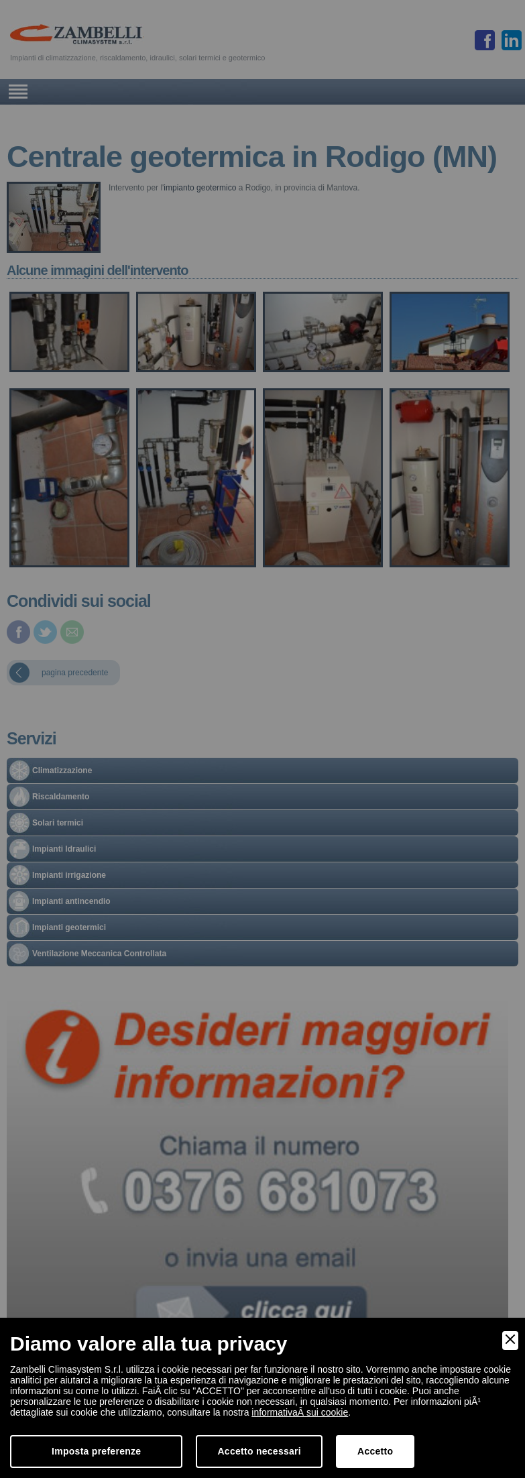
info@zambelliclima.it (349, 1416)
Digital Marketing (490, 1459)
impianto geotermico (200, 187)
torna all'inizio (214, 1459)
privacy (254, 1459)
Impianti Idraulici (64, 849)
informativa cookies (303, 1459)
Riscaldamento (60, 796)
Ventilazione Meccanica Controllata (99, 953)
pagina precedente (75, 672)
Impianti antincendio (71, 901)
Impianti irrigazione (69, 875)
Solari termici (57, 823)
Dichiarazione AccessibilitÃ (385, 1459)
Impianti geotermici (69, 927)
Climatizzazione (62, 770)
